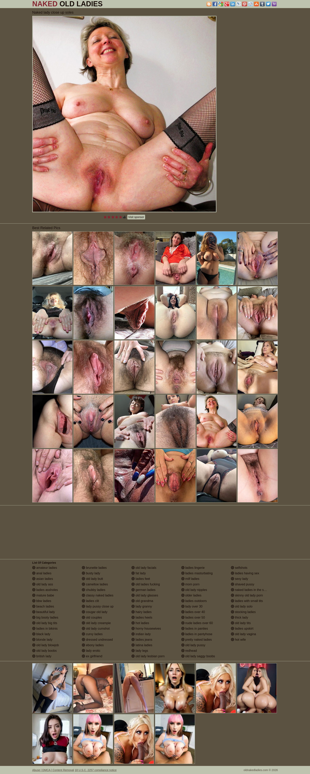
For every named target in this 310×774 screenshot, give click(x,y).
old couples (92, 617)
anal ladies (41, 573)
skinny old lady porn (247, 595)
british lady (41, 656)
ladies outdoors (194, 601)
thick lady (239, 617)
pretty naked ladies (196, 639)
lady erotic (91, 650)
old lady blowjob (45, 645)
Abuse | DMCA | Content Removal (53, 770)
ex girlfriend (92, 656)
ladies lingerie (193, 567)
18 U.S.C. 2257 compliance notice (96, 770)
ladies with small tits (247, 601)
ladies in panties (194, 628)
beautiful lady (43, 612)
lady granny (141, 606)
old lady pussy (193, 645)
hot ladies (140, 623)
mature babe (43, 595)
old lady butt (92, 578)
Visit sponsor (136, 217)
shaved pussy (242, 584)
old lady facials (143, 567)
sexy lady (239, 578)
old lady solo (241, 606)
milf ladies (190, 578)
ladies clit (90, 601)
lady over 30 (192, 606)
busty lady (91, 573)
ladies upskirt (242, 628)
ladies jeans (141, 639)
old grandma (142, 601)
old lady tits (241, 623)
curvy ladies (92, 634)
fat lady (138, 573)
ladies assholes (45, 590)
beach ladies (43, 606)
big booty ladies (45, 617)
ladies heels (141, 617)
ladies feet (140, 578)
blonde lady (42, 639)
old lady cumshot (96, 628)
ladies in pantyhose (196, 634)
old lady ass (42, 584)
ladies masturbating (197, 573)
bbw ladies (41, 601)
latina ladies (141, 645)
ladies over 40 (193, 612)
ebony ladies (93, 645)
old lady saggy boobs (198, 656)
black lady (41, 634)
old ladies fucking (145, 584)
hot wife (238, 639)
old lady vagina (243, 634)
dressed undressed (97, 639)
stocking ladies (243, 612)
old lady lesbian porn (147, 656)
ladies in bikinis (45, 628)
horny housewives (146, 628)
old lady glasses (144, 595)
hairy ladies (141, 612)
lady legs (139, 650)
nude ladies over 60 (197, 623)
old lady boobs (44, 650)
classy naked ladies (97, 595)
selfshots (239, 567)
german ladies (143, 590)
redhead (189, 650)
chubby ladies (93, 590)
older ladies (191, 595)
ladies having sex (245, 573)
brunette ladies (94, 567)
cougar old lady (94, 612)
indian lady (141, 634)
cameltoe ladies (95, 584)
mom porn (190, 584)
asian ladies (42, 578)
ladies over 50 (193, 617)
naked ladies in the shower (251, 590)
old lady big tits (44, 623)
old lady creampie (96, 623)
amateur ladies (44, 567)
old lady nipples (194, 590)
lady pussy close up (97, 606)
